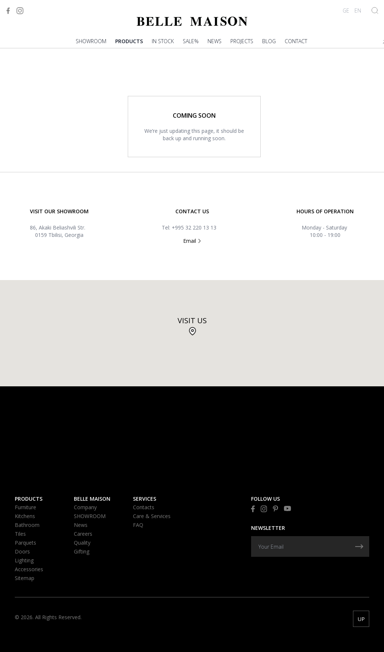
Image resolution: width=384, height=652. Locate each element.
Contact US (192, 211)
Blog (269, 41)
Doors (22, 551)
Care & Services (152, 516)
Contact (296, 41)
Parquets (25, 542)
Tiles (20, 533)
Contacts (143, 507)
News (215, 41)
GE (346, 10)
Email (192, 240)
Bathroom (27, 524)
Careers (83, 533)
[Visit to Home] (192, 21)
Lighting (24, 560)
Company (85, 507)
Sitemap (24, 578)
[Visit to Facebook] (8, 10)
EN (357, 10)
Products (129, 41)
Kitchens (25, 516)
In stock (163, 41)
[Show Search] (375, 10)
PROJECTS (241, 41)
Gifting (81, 551)
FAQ (138, 524)
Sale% (191, 41)
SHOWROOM (91, 41)
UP (361, 618)
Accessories (29, 569)
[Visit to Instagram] (20, 10)
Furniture (25, 507)
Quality (82, 542)
